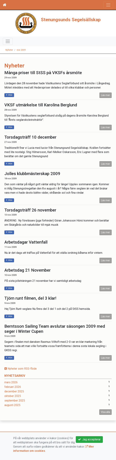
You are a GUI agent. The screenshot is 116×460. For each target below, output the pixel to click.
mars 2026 (11, 382)
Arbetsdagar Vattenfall (25, 242)
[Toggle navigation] (108, 4)
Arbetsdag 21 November (27, 270)
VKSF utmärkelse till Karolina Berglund (40, 105)
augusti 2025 (12, 405)
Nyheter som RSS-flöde (20, 368)
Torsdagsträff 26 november (30, 210)
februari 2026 (12, 387)
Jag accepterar (89, 439)
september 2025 (14, 400)
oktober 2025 (12, 396)
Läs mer (105, 95)
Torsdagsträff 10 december (30, 137)
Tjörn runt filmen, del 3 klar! (30, 298)
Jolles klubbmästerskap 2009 (32, 173)
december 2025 (14, 391)
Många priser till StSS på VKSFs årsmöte (43, 72)
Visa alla (105, 412)
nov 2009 (21, 50)
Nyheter (9, 50)
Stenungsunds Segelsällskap (71, 19)
